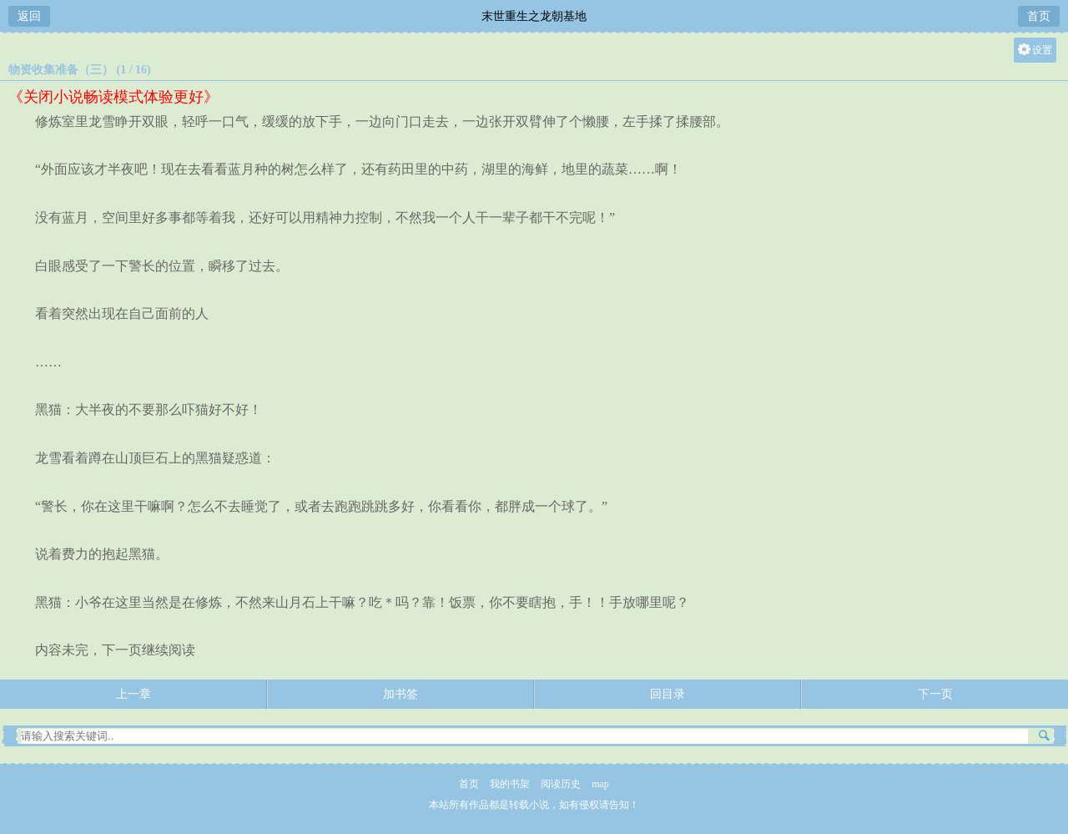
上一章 (133, 694)
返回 (29, 16)
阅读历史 (561, 784)
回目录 (667, 694)
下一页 (935, 694)
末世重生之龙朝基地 (534, 16)
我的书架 (510, 784)
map (600, 784)
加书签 (400, 694)
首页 (1038, 16)
